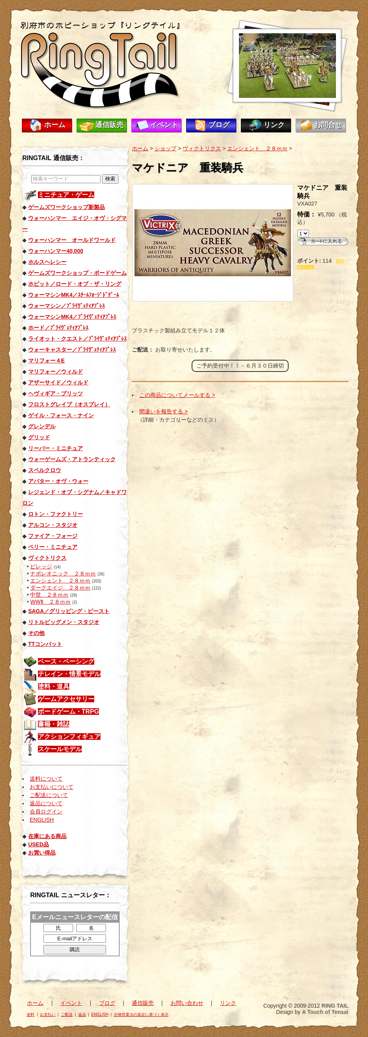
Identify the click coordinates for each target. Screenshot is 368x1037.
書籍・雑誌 (53, 724)
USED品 (38, 844)
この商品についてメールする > (177, 395)
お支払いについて (52, 787)
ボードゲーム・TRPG (68, 711)
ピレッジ (41, 566)
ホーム (54, 125)
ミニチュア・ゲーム (66, 194)
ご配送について (49, 795)
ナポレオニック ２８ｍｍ (63, 573)
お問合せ (328, 125)
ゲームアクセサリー (66, 699)
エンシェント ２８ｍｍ (60, 580)
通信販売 (109, 125)
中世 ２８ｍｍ (49, 595)
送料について (46, 778)
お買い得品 (42, 852)
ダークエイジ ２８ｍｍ (60, 587)
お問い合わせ (187, 1003)
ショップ (165, 148)
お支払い (48, 1014)
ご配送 (67, 1014)
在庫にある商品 (47, 836)
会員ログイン (46, 811)
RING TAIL (334, 1006)
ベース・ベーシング (66, 661)
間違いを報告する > (163, 411)
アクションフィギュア (69, 736)
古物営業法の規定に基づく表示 (141, 1014)
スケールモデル (60, 749)
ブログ (219, 125)
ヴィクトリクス (202, 148)
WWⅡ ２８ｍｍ (50, 602)
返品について (46, 803)
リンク (274, 125)
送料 (30, 1014)
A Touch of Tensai (325, 1012)
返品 (82, 1014)
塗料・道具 (53, 686)
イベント (164, 125)
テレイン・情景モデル (69, 674)
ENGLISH (42, 820)
